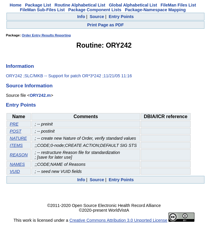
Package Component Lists (94, 9)
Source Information (29, 86)
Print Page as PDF (105, 24)
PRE (14, 124)
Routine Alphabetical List (80, 5)
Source (97, 16)
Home (16, 5)
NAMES (17, 164)
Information (20, 66)
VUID (15, 171)
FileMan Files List (178, 5)
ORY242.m (40, 95)
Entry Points (121, 16)
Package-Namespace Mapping (155, 9)
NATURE (18, 138)
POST (15, 131)
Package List (38, 5)
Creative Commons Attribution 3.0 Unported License (118, 220)
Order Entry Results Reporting (46, 35)
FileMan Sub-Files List (42, 9)
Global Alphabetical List (133, 5)
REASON (19, 154)
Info (81, 16)
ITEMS (16, 145)
